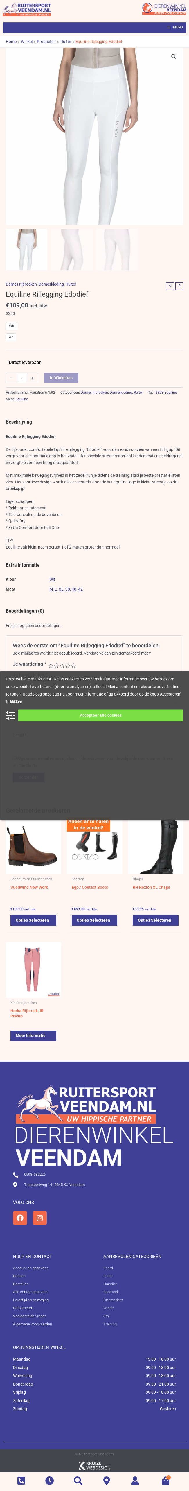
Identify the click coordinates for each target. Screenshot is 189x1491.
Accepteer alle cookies (101, 715)
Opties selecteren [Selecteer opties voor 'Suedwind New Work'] (33, 920)
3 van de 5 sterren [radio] (62, 665)
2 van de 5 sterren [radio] (56, 665)
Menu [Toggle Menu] (174, 27)
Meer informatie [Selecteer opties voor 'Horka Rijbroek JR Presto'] (31, 1036)
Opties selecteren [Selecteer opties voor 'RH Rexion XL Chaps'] (155, 920)
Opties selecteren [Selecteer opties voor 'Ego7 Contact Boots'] (94, 920)
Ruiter (71, 284)
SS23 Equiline (166, 392)
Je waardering (29, 664)
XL (61, 589)
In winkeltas (61, 377)
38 (67, 589)
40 (74, 589)
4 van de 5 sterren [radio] (67, 665)
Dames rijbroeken (21, 284)
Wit (52, 579)
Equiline (21, 399)
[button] (174, 56)
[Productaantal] (22, 378)
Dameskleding (51, 284)
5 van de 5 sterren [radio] (73, 665)
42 (80, 589)
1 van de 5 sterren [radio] (50, 665)
